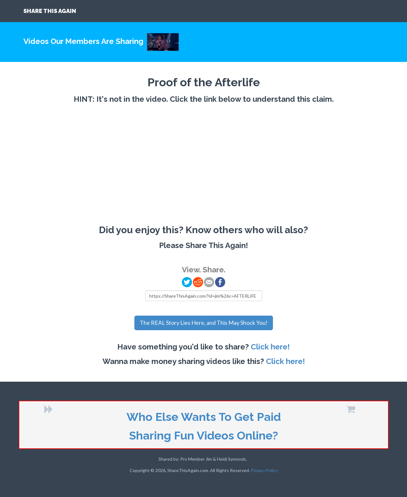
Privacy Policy (264, 470)
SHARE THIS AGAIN (49, 11)
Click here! (270, 346)
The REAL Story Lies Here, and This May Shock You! (204, 322)
